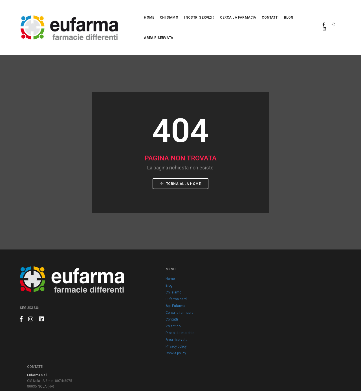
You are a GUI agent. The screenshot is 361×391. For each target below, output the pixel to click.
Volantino (145, 302)
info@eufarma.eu (272, 275)
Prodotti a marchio (152, 309)
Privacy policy (148, 322)
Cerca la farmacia (206, 11)
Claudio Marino (329, 374)
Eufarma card (148, 275)
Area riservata (281, 11)
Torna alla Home (180, 156)
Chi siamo (137, 11)
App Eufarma (148, 282)
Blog (256, 11)
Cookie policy (148, 329)
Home (117, 11)
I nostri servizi (167, 11)
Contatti (238, 11)
